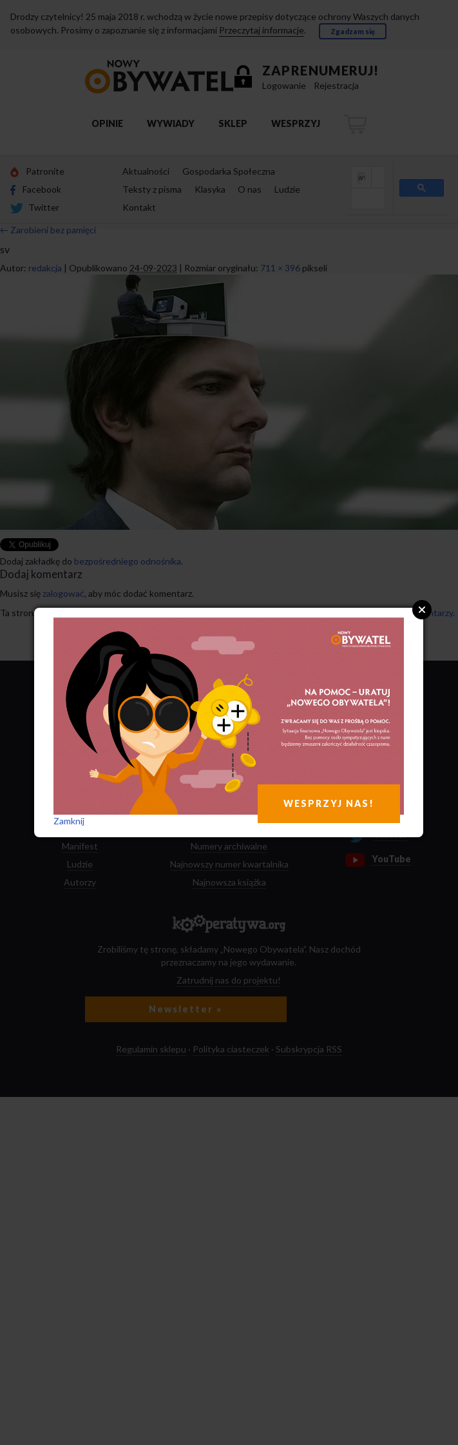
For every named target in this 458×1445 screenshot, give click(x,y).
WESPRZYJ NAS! (328, 803)
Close (422, 609)
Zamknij (68, 820)
